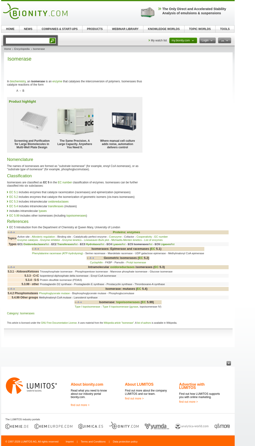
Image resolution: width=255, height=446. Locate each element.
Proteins (119, 232)
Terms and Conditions (93, 441)
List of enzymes (153, 240)
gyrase (134, 306)
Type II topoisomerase (116, 306)
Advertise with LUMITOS (192, 386)
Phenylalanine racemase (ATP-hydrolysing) (57, 253)
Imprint (70, 441)
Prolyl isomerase (136, 262)
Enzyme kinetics (71, 240)
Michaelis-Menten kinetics (126, 240)
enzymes (133, 232)
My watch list (159, 40)
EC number (65, 182)
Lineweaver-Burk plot (96, 240)
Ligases (165, 244)
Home (7, 48)
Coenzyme (115, 236)
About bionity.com (87, 384)
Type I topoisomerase (87, 306)
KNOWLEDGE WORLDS (164, 29)
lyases (43, 211)
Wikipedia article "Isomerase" (119, 323)
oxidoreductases (58, 201)
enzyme (57, 81)
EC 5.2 (13, 197)
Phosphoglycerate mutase (54, 293)
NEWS (28, 29)
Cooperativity (144, 236)
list (47, 244)
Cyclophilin (96, 262)
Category (12, 313)
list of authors (144, 323)
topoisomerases (76, 215)
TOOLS (225, 29)
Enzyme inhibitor (50, 240)
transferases (56, 206)
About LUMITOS (139, 384)
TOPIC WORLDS (200, 29)
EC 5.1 (13, 192)
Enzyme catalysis (28, 240)
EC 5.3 (13, 201)
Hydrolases (93, 244)
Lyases (117, 244)
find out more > (80, 405)
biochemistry (17, 81)
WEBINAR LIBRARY (125, 29)
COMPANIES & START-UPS (60, 29)
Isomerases (27, 313)
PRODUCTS (95, 29)
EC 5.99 (14, 215)
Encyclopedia (21, 48)
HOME (10, 29)
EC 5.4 (13, 206)
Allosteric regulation (43, 236)
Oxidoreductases (34, 244)
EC (153, 248)
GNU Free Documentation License (59, 323)
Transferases (65, 244)
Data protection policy (125, 441)
